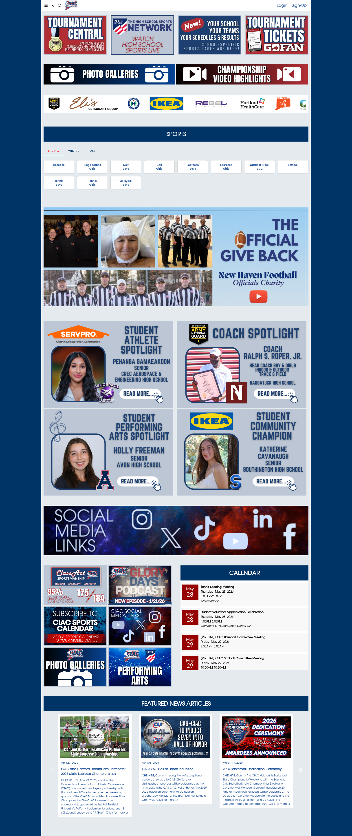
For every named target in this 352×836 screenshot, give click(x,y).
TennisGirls (92, 182)
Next (300, 770)
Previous (51, 770)
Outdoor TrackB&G (259, 166)
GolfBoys (126, 166)
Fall (91, 151)
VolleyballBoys (125, 182)
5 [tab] (189, 309)
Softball (293, 165)
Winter (73, 151)
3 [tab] (176, 309)
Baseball (58, 165)
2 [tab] (169, 309)
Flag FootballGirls (92, 166)
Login (282, 5)
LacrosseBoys (193, 166)
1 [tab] (162, 309)
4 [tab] (182, 309)
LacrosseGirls (226, 166)
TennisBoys (59, 182)
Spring (53, 151)
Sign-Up (299, 5)
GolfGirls (159, 166)
